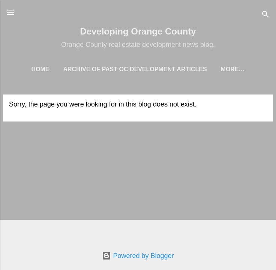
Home (40, 69)
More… (233, 69)
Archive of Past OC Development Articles (135, 69)
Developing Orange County (138, 31)
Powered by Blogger (138, 256)
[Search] (265, 15)
